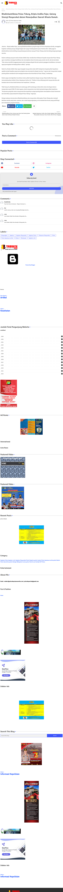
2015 (32, 368)
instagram (48, 163)
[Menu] (2, 3)
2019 (32, 356)
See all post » (3, 295)
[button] (61, 3)
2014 (32, 371)
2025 (32, 339)
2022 (32, 348)
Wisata (17, 238)
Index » (2, 308)
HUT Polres (42, 562)
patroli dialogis (13, 562)
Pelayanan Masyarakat (44, 235)
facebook (17, 163)
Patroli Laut (32, 562)
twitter (48, 167)
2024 (32, 342)
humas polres (26, 562)
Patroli (28, 560)
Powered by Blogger (17, 265)
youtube (17, 167)
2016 (32, 365)
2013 (32, 373)
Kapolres (12, 235)
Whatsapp (28, 106)
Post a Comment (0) (31, 142)
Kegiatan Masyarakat (21, 235)
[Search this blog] (23, 735)
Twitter (20, 106)
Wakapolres (20, 562)
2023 (32, 345)
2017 (32, 362)
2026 (32, 336)
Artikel (3, 297)
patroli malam (37, 560)
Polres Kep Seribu (4, 562)
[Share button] (34, 106)
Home (3, 9)
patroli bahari (56, 560)
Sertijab (37, 562)
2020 (32, 354)
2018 (32, 359)
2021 (32, 351)
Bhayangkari (4, 235)
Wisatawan (23, 238)
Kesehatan (5, 310)
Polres (53, 235)
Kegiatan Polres (32, 235)
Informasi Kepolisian (9, 774)
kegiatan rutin (32, 238)
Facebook (12, 106)
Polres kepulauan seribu (7, 238)
